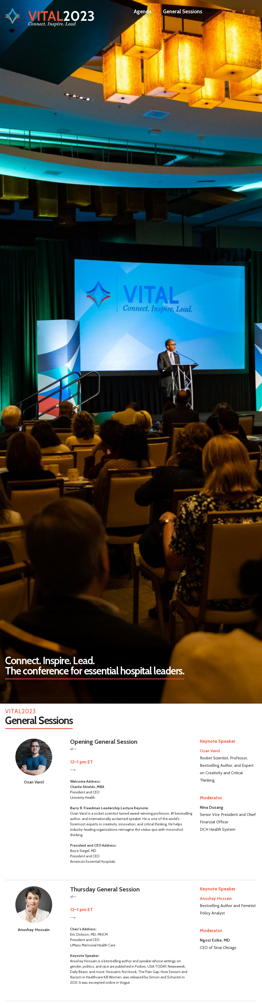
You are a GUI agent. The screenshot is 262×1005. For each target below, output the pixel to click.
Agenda (142, 11)
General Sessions (182, 11)
